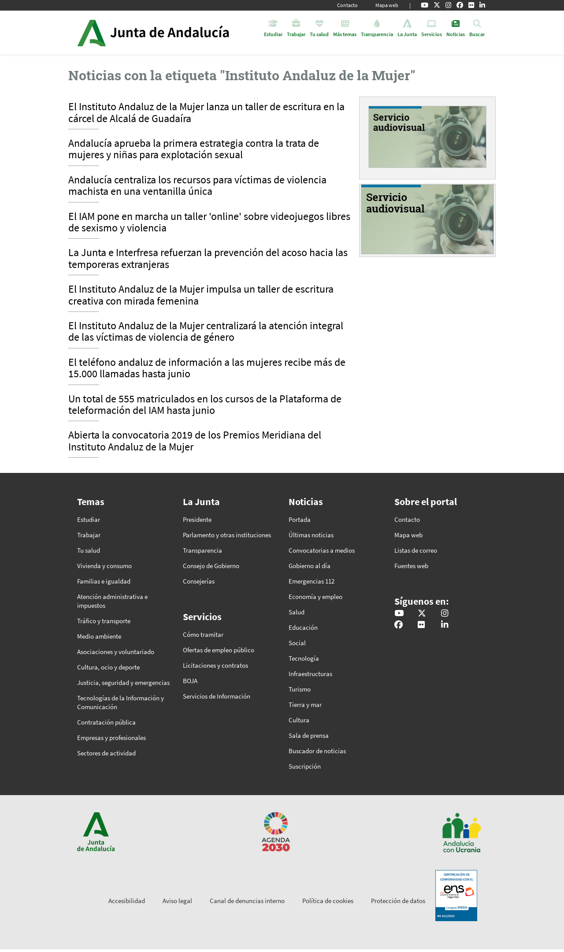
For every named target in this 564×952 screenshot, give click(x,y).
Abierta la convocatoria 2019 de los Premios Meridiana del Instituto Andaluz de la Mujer (194, 441)
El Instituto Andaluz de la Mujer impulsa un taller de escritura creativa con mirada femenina (201, 295)
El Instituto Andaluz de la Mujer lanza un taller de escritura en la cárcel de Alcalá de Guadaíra (206, 113)
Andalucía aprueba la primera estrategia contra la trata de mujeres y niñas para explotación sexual (193, 149)
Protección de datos (398, 900)
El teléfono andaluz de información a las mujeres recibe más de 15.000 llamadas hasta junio (206, 368)
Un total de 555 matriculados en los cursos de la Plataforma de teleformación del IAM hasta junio (204, 405)
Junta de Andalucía (91, 33)
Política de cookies (327, 900)
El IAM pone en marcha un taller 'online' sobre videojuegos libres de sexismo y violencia (209, 222)
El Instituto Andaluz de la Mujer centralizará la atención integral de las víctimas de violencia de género (205, 332)
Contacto (347, 5)
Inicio (177, 33)
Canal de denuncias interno (247, 900)
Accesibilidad (126, 900)
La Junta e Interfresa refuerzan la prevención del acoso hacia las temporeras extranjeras (208, 259)
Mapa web (386, 5)
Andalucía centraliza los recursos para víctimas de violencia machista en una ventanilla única (197, 186)
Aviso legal (177, 900)
